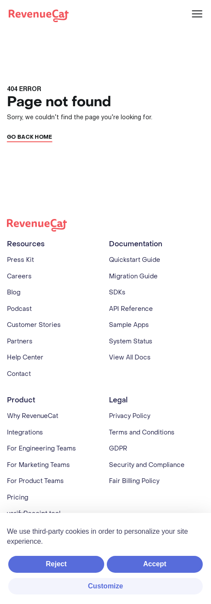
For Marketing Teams (38, 465)
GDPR (118, 448)
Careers (19, 276)
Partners (20, 341)
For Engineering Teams (41, 448)
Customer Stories (34, 325)
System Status (130, 341)
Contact (19, 374)
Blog (13, 292)
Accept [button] (154, 564)
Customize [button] (105, 586)
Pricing (17, 497)
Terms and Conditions (142, 432)
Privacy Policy (129, 416)
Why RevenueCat (32, 416)
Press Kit (20, 260)
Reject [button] (56, 564)
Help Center (25, 357)
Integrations (25, 432)
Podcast (19, 309)
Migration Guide (133, 276)
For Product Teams (35, 481)
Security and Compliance (147, 465)
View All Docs (130, 357)
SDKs (117, 292)
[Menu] (197, 14)
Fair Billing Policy (134, 481)
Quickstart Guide (134, 260)
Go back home (30, 137)
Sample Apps (129, 325)
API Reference (131, 309)
